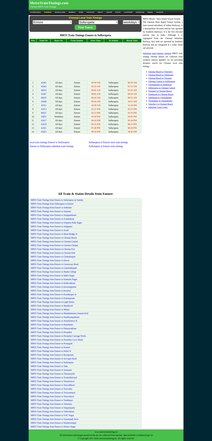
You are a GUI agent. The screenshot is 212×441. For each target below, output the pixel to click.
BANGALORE (60, 12)
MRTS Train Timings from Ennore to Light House (52, 302)
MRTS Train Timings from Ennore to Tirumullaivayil (54, 377)
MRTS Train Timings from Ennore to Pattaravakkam (54, 328)
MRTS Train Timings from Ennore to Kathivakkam (53, 283)
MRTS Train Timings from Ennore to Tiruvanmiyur (53, 392)
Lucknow (128, 12)
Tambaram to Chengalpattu (160, 97)
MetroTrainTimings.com (49, 3)
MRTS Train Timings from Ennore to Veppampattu (53, 408)
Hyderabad (35, 12)
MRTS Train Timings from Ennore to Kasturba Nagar (54, 279)
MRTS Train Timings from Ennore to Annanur (51, 211)
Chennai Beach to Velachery (160, 72)
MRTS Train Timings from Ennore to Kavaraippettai (53, 287)
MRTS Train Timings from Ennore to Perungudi (51, 343)
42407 (44, 94)
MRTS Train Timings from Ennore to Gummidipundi (54, 268)
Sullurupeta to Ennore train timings (106, 146)
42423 (44, 132)
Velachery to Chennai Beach (160, 104)
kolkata (90, 12)
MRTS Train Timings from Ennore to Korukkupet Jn (53, 294)
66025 (44, 90)
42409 (44, 101)
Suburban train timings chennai (157, 53)
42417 (44, 120)
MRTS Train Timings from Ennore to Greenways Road (54, 264)
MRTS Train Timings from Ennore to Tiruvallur (51, 389)
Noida (150, 12)
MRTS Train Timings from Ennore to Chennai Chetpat (54, 245)
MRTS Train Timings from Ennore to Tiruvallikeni (53, 385)
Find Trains (85, 27)
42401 (44, 82)
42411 (43, 105)
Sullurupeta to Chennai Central (161, 88)
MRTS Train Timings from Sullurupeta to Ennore (52, 204)
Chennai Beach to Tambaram (160, 75)
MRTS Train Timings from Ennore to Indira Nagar (53, 275)
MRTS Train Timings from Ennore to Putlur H (51, 351)
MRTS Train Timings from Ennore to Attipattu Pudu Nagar (56, 223)
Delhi (100, 12)
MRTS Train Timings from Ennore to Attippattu (51, 226)
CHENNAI (48, 12)
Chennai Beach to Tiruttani (160, 78)
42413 (44, 109)
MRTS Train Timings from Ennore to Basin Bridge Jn (54, 234)
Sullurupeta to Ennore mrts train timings (108, 142)
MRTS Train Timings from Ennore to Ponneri (50, 347)
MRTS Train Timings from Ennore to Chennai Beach (54, 238)
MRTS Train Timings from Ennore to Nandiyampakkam (55, 317)
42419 (44, 124)
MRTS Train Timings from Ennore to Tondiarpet (52, 400)
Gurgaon (140, 12)
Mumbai (72, 12)
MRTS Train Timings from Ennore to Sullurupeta (52, 362)
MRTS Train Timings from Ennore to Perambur (51, 332)
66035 (44, 98)
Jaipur (109, 12)
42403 (44, 86)
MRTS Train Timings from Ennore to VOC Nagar (52, 415)
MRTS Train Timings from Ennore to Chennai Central (54, 241)
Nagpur (159, 12)
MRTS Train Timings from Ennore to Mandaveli (52, 306)
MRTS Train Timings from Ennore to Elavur (50, 260)
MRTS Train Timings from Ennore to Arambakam (52, 219)
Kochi (118, 12)
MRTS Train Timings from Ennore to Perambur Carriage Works (58, 336)
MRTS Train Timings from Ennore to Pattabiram (52, 324)
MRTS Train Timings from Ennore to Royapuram (52, 355)
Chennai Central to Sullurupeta (161, 81)
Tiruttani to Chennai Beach (160, 91)
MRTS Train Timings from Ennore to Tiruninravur (53, 381)
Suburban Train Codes (158, 107)
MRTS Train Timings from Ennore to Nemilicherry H (54, 321)
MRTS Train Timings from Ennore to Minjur (50, 309)
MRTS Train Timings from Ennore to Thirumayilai (53, 374)
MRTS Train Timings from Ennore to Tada (49, 366)
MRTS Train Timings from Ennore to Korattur (51, 291)
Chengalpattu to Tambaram (160, 85)
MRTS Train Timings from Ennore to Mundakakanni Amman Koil (59, 313)
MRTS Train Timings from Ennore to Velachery (51, 404)
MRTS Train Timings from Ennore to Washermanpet (53, 423)
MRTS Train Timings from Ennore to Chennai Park (53, 253)
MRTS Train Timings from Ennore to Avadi (50, 230)
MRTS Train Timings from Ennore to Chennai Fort (53, 249)
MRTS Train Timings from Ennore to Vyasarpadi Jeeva (55, 419)
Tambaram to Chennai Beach (160, 94)
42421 (44, 128)
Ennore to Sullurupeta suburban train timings (52, 146)
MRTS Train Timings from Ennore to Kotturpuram (53, 298)
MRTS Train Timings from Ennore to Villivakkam (52, 411)
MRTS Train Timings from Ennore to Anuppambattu (53, 215)
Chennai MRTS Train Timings (43, 7)
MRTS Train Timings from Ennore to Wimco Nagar (53, 426)
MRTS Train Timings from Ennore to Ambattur (51, 207)
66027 (44, 113)
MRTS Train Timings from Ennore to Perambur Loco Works (57, 340)
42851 (44, 116)
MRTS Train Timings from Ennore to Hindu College (53, 272)
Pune (81, 12)
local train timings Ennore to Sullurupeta (49, 142)
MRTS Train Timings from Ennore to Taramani (51, 370)
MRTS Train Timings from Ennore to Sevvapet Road (54, 358)
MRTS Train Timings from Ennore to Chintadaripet (53, 257)
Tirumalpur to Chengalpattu (160, 101)
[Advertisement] (85, 62)
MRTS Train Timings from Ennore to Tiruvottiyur (52, 396)
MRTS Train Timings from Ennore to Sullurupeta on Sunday (57, 200)
